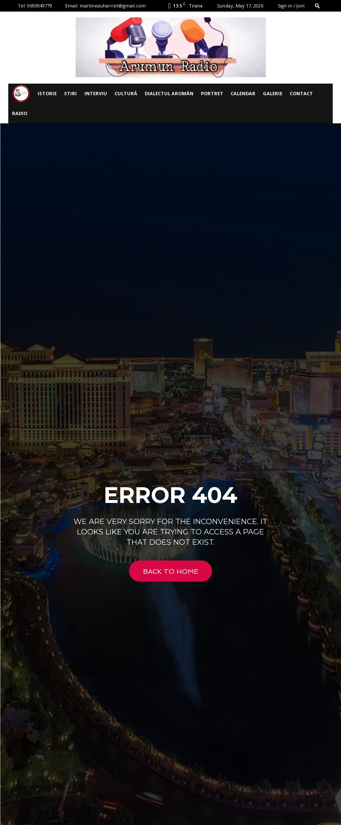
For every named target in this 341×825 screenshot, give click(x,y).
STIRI (70, 93)
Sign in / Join (291, 5)
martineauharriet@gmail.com (113, 5)
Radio (19, 113)
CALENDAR (243, 93)
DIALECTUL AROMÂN (169, 93)
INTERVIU (95, 93)
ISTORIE (47, 93)
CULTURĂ (125, 93)
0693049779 (39, 5)
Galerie (272, 93)
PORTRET (212, 93)
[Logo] (21, 94)
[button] (317, 5)
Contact (301, 93)
